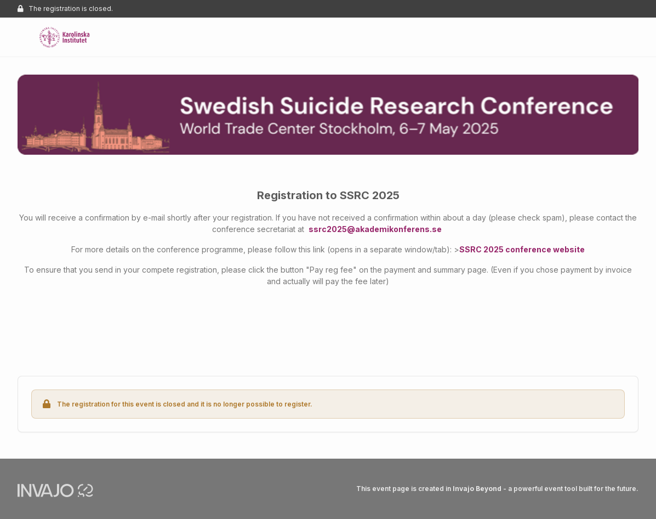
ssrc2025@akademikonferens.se (375, 229)
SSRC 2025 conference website (522, 249)
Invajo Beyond (477, 488)
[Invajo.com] (55, 489)
